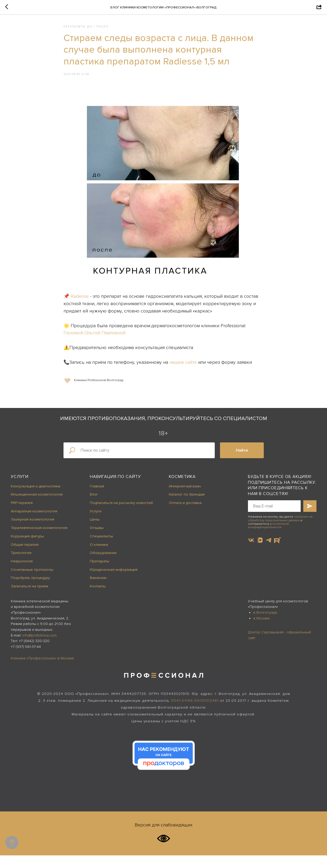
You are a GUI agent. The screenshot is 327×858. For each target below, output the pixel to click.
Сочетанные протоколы (32, 572)
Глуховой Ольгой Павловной (94, 334)
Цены (95, 522)
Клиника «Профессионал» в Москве (42, 660)
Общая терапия (24, 547)
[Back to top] (11, 842)
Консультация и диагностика (35, 488)
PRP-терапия (22, 505)
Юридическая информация (114, 572)
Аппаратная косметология (34, 513)
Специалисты (101, 538)
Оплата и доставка (185, 505)
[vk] (251, 542)
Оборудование (103, 555)
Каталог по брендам (187, 497)
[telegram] (268, 542)
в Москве (261, 620)
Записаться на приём (29, 589)
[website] (277, 542)
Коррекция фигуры (27, 538)
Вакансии (98, 580)
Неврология (22, 563)
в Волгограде (265, 615)
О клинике (99, 547)
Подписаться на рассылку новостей (121, 505)
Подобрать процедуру (30, 580)
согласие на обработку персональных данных (280, 521)
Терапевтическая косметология (39, 530)
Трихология (21, 555)
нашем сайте (183, 363)
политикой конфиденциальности (268, 528)
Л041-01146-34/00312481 (195, 703)
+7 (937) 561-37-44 (26, 649)
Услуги (19, 479)
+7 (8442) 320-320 (34, 643)
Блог (94, 497)
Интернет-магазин (185, 488)
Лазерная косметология (32, 522)
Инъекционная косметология (37, 497)
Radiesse (80, 297)
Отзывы (97, 530)
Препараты (99, 563)
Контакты (98, 589)
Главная (97, 488)
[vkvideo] (260, 542)
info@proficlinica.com (39, 637)
